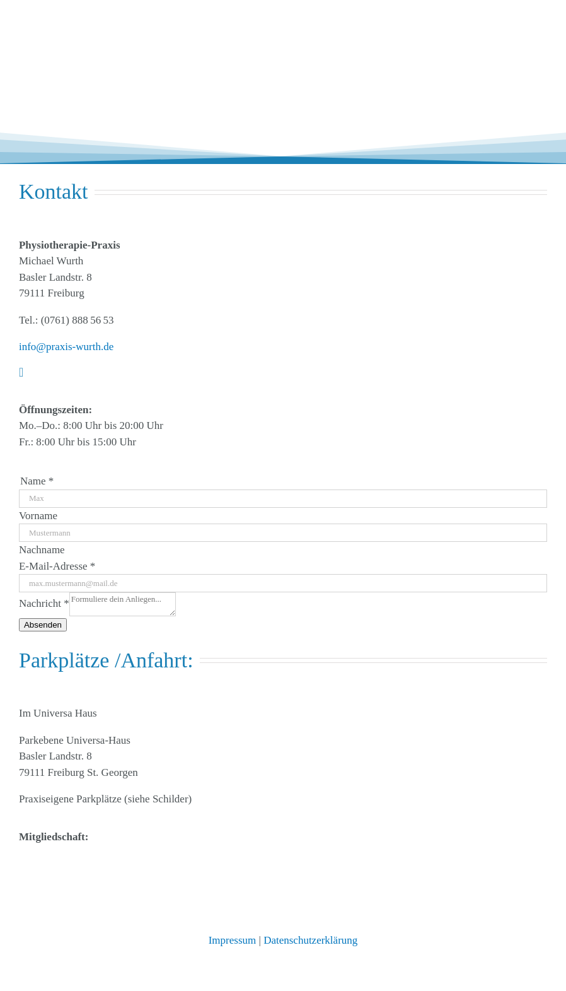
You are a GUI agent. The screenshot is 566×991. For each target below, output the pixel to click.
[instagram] (21, 372)
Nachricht (44, 603)
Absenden (43, 625)
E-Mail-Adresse (57, 566)
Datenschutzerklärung (310, 940)
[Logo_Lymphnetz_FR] (113, 861)
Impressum (233, 940)
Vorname (38, 516)
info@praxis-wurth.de (66, 347)
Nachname (42, 550)
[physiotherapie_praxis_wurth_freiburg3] (82, 21)
